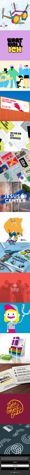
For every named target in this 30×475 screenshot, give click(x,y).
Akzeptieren (15, 465)
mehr (15, 468)
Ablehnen (15, 462)
